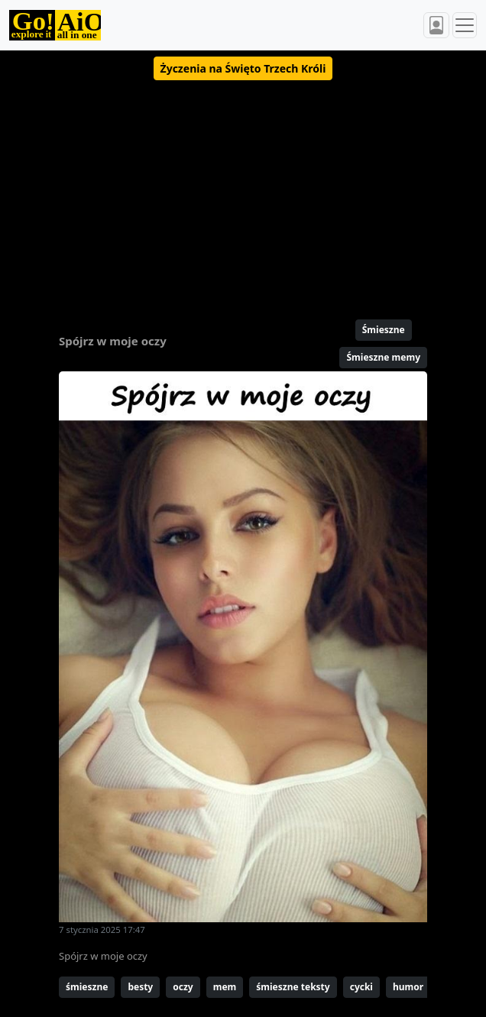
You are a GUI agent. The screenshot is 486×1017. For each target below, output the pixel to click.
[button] (243, 68)
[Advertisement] (243, 193)
